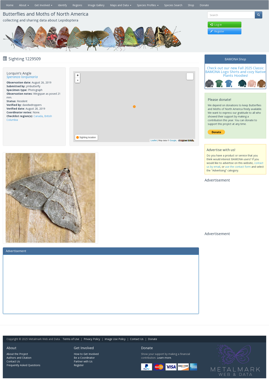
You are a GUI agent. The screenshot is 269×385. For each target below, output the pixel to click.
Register (79, 365)
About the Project (17, 354)
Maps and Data (120, 5)
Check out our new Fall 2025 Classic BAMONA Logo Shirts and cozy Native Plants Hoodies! (235, 72)
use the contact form (238, 166)
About (24, 5)
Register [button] (217, 31)
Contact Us (136, 339)
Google (173, 140)
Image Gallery (96, 5)
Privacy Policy (92, 339)
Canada (38, 116)
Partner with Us (83, 361)
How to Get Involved (86, 354)
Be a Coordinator (84, 357)
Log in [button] (216, 24)
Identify (62, 5)
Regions (77, 5)
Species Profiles (148, 5)
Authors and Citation (19, 357)
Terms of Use (71, 339)
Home (9, 5)
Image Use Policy (115, 339)
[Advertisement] (101, 284)
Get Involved (43, 5)
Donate (204, 5)
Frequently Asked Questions (23, 365)
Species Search (173, 5)
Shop (191, 5)
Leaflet (154, 140)
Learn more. (164, 357)
